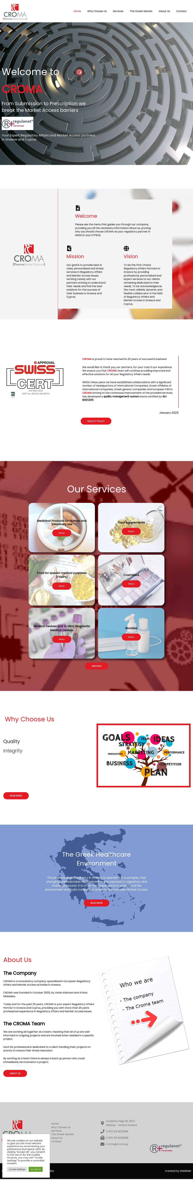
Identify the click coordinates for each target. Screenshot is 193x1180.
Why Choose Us (102, 11)
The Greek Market (144, 11)
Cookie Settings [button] (17, 1169)
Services (122, 11)
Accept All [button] (35, 1169)
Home (84, 11)
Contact (182, 11)
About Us (166, 11)
